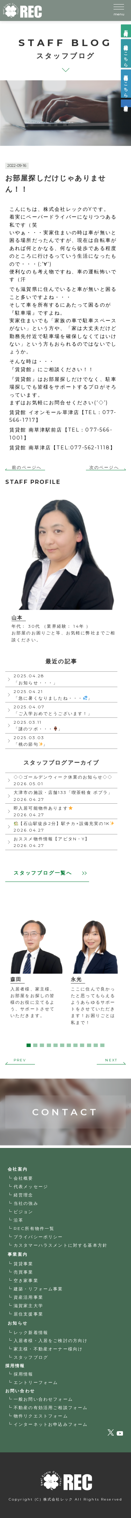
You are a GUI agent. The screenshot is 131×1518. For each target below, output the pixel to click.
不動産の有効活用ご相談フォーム (51, 1407)
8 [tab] (75, 1045)
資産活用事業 (28, 1297)
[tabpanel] (35, 969)
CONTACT (65, 1093)
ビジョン (24, 1211)
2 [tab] (35, 1045)
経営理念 (24, 1195)
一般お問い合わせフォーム (43, 1399)
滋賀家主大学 (28, 1305)
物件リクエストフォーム (41, 1415)
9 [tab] (82, 1045)
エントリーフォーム (36, 1382)
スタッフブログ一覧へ (50, 873)
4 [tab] (49, 1045)
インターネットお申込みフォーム (51, 1424)
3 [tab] (42, 1045)
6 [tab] (62, 1045)
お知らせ (18, 1323)
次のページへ (104, 467)
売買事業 (24, 1272)
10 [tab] (89, 1045)
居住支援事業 (28, 1314)
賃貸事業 (24, 1263)
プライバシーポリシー (38, 1236)
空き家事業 (26, 1280)
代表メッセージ (31, 1186)
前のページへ (27, 467)
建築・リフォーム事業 (38, 1288)
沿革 (18, 1220)
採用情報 (24, 1374)
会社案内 (18, 1169)
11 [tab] (96, 1045)
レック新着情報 (31, 1332)
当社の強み (26, 1203)
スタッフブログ (31, 1357)
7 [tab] (69, 1045)
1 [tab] (29, 1045)
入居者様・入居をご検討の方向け (51, 1340)
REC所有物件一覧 (34, 1228)
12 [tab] (102, 1045)
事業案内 (18, 1254)
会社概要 (24, 1178)
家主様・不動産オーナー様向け (48, 1348)
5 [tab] (55, 1045)
